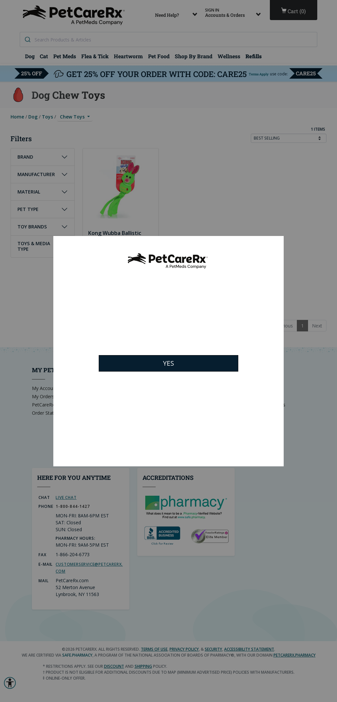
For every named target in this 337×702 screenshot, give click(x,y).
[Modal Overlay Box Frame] (168, 351)
